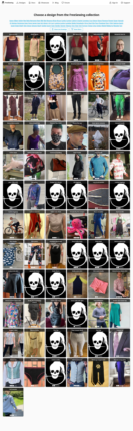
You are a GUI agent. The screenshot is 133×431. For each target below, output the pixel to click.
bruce (59, 21)
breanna (50, 21)
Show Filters (76, 29)
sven (53, 26)
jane (38, 23)
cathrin (74, 21)
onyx (86, 23)
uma (94, 26)
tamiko (57, 26)
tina (73, 26)
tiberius (68, 26)
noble (74, 23)
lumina (57, 23)
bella (28, 21)
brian (55, 21)
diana (100, 21)
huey (26, 23)
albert (16, 21)
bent (38, 21)
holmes (14, 23)
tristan (90, 26)
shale (17, 26)
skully (39, 26)
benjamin (33, 21)
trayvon (84, 26)
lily (50, 23)
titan (77, 26)
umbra (99, 26)
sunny (49, 26)
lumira (62, 23)
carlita (63, 21)
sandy (121, 23)
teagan (62, 26)
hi (10, 23)
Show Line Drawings (59, 29)
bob (45, 21)
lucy (52, 23)
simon (29, 26)
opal (90, 23)
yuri (120, 26)
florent (110, 21)
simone (34, 26)
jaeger (34, 23)
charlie (79, 21)
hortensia (20, 23)
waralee (116, 26)
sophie (44, 26)
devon (95, 21)
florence (105, 21)
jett (42, 23)
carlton (68, 21)
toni (80, 26)
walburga (109, 26)
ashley (21, 21)
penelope (102, 23)
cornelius (85, 21)
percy (107, 23)
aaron (11, 21)
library (45, 23)
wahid (104, 26)
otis (93, 23)
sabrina (116, 23)
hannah (120, 21)
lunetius (68, 23)
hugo (30, 23)
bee (24, 21)
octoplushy (80, 23)
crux (91, 21)
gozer (116, 21)
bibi (42, 21)
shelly (21, 26)
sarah (13, 26)
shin (25, 26)
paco (96, 23)
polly (111, 23)
